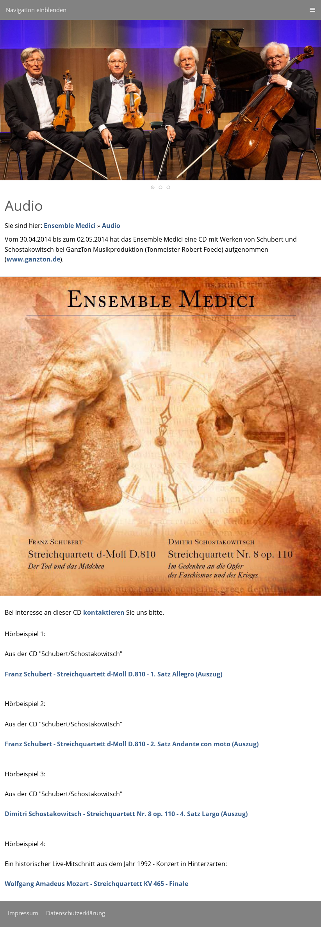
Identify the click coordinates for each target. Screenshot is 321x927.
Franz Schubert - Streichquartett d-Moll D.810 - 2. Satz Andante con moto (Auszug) (132, 744)
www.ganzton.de (33, 259)
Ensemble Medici (70, 225)
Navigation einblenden (36, 10)
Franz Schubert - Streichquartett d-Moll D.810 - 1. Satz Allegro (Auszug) (113, 674)
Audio (111, 225)
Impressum (23, 913)
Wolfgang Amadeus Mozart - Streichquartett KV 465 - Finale (96, 883)
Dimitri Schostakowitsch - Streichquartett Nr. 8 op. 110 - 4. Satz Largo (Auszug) (126, 814)
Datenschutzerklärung (75, 913)
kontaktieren (104, 612)
